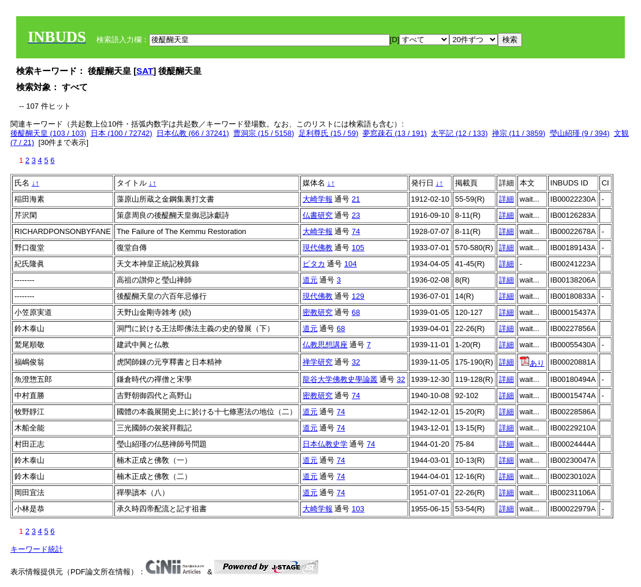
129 (358, 296)
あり (532, 363)
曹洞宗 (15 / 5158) (264, 133)
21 (356, 199)
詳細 (506, 199)
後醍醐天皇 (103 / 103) (48, 133)
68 (356, 312)
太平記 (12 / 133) (459, 133)
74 (356, 231)
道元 (310, 280)
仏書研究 (318, 215)
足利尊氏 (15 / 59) (329, 133)
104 (350, 263)
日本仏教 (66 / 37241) (192, 133)
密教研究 (318, 312)
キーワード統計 (36, 549)
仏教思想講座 (325, 344)
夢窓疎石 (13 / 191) (395, 133)
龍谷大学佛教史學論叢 (340, 379)
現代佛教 (318, 247)
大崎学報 (318, 199)
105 (358, 247)
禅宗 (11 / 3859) (519, 133)
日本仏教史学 (325, 444)
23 (356, 215)
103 (358, 508)
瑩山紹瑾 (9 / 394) (580, 133)
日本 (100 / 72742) (121, 133)
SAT (144, 71)
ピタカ (314, 263)
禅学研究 (318, 362)
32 (356, 362)
